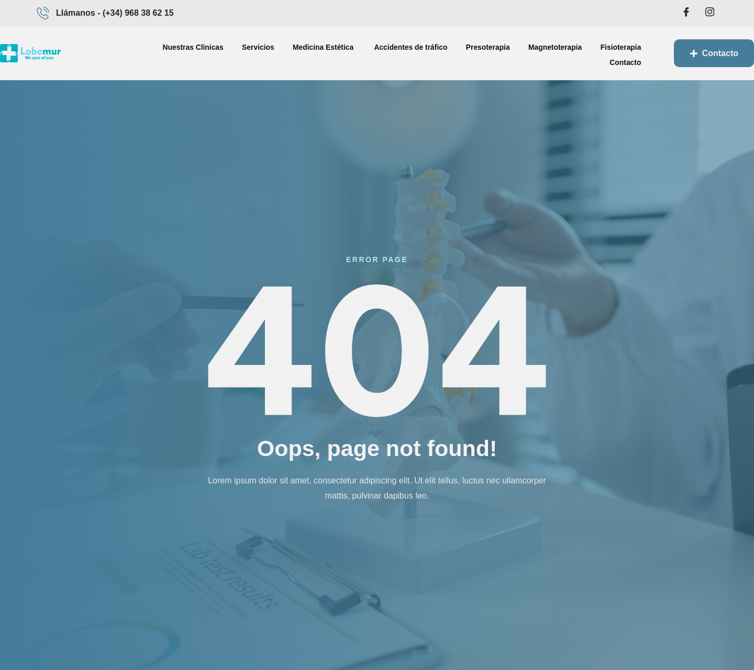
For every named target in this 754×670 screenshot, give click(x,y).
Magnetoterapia (498, 53)
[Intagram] (709, 13)
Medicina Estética (277, 53)
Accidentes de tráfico (359, 53)
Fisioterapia (562, 53)
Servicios (213, 53)
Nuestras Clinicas (150, 53)
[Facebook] (686, 13)
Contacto (616, 53)
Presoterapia (433, 53)
